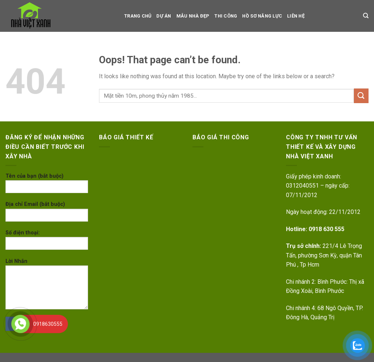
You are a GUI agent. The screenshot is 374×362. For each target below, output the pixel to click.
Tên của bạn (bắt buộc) (46, 185)
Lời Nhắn (46, 286)
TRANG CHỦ (137, 16)
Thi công (225, 16)
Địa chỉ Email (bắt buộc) (46, 213)
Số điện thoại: (46, 242)
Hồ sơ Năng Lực (262, 16)
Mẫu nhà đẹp (193, 16)
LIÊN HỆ (296, 16)
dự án (163, 16)
